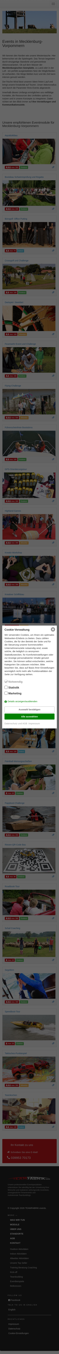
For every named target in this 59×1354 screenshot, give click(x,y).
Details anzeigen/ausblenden (22, 701)
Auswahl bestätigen (29, 709)
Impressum (34, 723)
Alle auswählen (29, 716)
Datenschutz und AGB (15, 723)
